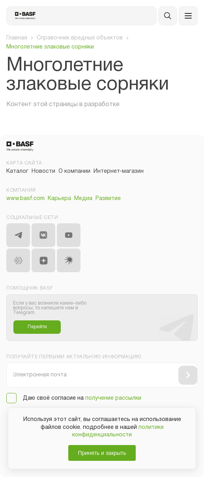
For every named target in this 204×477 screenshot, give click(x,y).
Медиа (83, 198)
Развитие (108, 198)
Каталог (17, 171)
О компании (74, 171)
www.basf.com (25, 198)
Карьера (59, 198)
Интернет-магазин (119, 171)
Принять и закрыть (102, 453)
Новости (43, 171)
